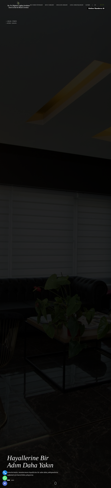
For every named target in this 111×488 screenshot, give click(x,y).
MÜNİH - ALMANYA (11, 23)
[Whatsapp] (5, 478)
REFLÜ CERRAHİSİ (49, 5)
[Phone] (5, 472)
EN (95, 4)
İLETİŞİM (88, 5)
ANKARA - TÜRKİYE (11, 21)
